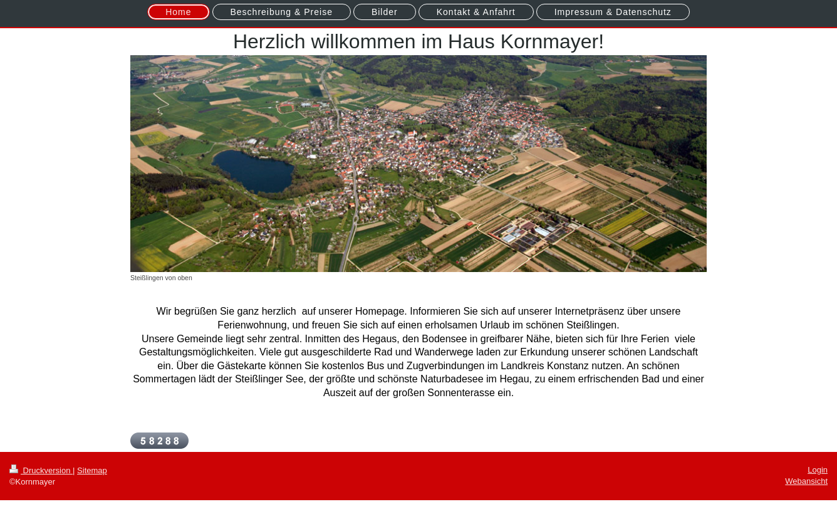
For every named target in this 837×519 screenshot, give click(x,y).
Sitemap (92, 470)
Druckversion (41, 470)
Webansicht (806, 481)
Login (818, 469)
